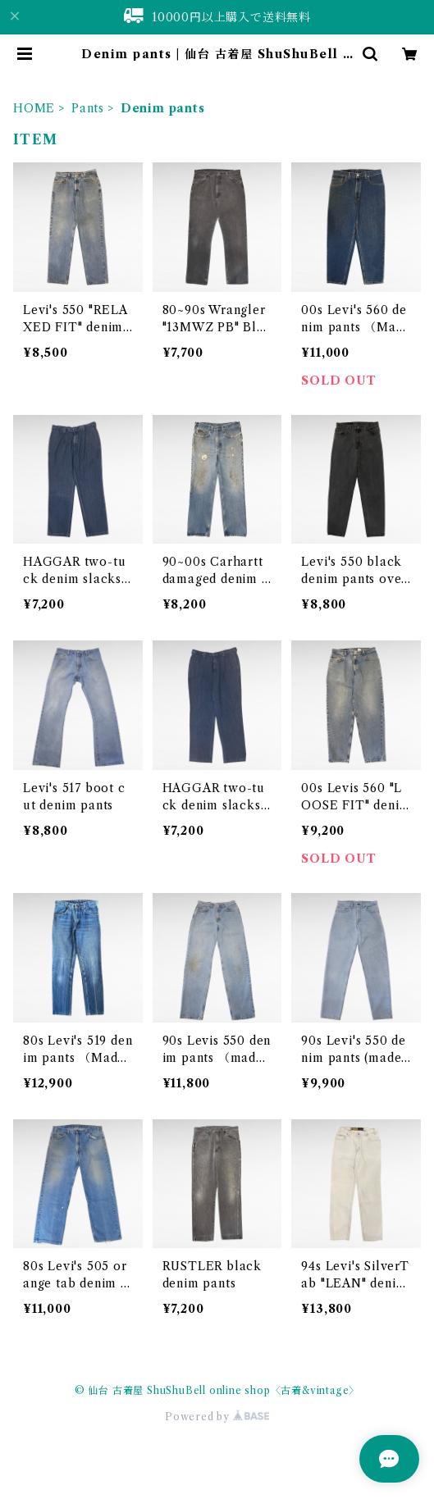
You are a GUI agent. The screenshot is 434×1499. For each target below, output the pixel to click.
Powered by (217, 1416)
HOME (34, 108)
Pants (87, 108)
